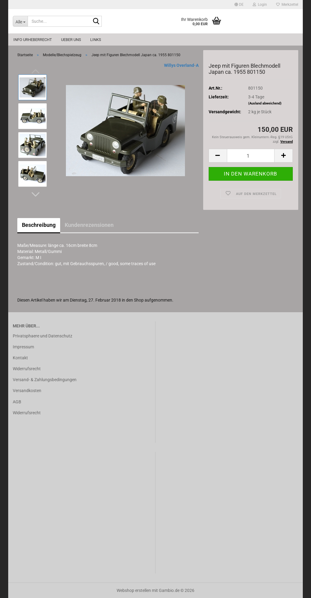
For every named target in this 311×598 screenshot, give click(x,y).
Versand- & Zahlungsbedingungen (45, 379)
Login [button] (260, 4)
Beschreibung (39, 225)
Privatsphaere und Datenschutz (42, 335)
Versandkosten (27, 390)
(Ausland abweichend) (265, 103)
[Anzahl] (251, 155)
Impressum (23, 346)
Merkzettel (287, 4)
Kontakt (20, 357)
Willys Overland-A (181, 65)
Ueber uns (71, 39)
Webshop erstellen (134, 590)
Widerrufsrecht (27, 368)
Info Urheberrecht (32, 39)
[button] (239, 4)
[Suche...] (20, 21)
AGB (17, 401)
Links (95, 39)
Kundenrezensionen (89, 225)
